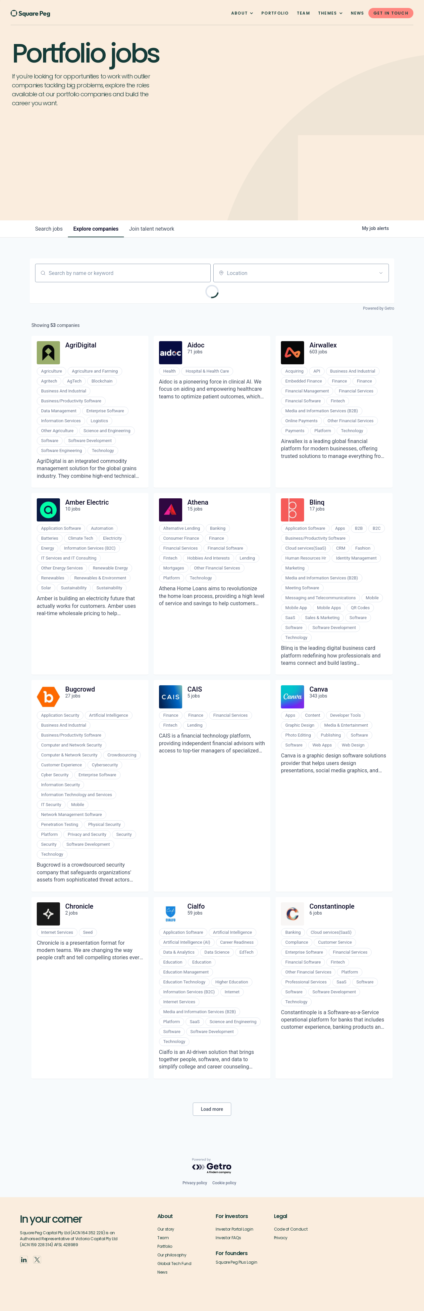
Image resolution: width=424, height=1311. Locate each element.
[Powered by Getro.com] (212, 1166)
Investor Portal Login (234, 1229)
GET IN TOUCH (390, 13)
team (303, 13)
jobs (49, 229)
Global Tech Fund (174, 1263)
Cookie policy (224, 1183)
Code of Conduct (291, 1229)
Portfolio (275, 13)
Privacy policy (195, 1183)
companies (95, 229)
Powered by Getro (378, 308)
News (357, 13)
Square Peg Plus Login (236, 1262)
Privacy (281, 1238)
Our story (165, 1229)
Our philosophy (171, 1255)
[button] (242, 13)
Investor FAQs (228, 1238)
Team (163, 1238)
